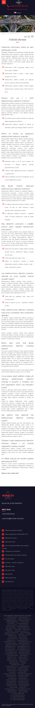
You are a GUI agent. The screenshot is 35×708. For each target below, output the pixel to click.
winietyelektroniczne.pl (23, 689)
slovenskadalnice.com (23, 649)
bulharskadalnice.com (12, 622)
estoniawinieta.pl (25, 632)
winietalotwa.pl (22, 678)
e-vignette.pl (8, 629)
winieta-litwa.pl (11, 669)
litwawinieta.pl (12, 637)
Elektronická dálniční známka (13, 530)
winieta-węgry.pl (23, 670)
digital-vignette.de (23, 628)
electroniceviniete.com (12, 632)
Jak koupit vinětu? (10, 542)
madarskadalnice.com (10, 642)
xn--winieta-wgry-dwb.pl (17, 699)
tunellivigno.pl (24, 655)
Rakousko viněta (10, 566)
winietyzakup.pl (11, 692)
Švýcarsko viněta (10, 570)
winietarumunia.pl (23, 681)
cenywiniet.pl (11, 623)
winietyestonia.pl (12, 690)
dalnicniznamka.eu (11, 628)
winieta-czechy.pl (23, 667)
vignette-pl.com (23, 658)
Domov (4, 33)
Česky (17, 12)
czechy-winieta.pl (12, 625)
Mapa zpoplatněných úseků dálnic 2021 (16, 534)
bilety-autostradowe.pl (24, 619)
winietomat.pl (13, 687)
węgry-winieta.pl (23, 692)
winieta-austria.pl (11, 667)
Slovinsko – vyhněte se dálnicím (14, 562)
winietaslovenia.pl (11, 683)
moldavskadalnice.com (24, 642)
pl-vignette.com (24, 645)
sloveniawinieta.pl (10, 649)
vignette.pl (23, 661)
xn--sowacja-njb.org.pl (17, 693)
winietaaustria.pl (21, 672)
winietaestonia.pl (23, 677)
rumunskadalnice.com (23, 648)
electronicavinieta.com (21, 631)
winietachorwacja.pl (23, 675)
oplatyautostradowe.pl (11, 645)
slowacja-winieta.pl (24, 651)
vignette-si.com (13, 661)
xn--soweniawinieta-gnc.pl (17, 695)
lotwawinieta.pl (10, 640)
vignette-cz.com (12, 658)
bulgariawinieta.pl (24, 620)
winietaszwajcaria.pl (23, 684)
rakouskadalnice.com (24, 646)
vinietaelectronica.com (17, 664)
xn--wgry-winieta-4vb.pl (17, 696)
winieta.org (12, 672)
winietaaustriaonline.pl (9, 673)
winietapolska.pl (11, 681)
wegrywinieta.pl (25, 666)
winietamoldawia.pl (11, 680)
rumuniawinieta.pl (10, 648)
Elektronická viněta (10, 578)
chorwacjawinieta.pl (22, 623)
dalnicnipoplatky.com (23, 626)
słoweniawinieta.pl (12, 655)
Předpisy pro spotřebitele (12, 551)
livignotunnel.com (12, 638)
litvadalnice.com (12, 635)
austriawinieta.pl (23, 617)
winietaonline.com (24, 680)
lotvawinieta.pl (23, 638)
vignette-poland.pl (11, 660)
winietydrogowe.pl (10, 689)
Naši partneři (8, 574)
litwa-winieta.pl (23, 635)
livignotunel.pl (22, 637)
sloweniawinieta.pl (23, 652)
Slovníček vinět (9, 581)
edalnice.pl (10, 631)
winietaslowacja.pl (23, 683)
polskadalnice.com (10, 646)
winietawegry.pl (23, 686)
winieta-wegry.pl (12, 670)
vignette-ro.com (23, 660)
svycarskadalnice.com (11, 654)
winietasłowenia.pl (12, 686)
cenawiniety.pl (25, 622)
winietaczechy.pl (12, 677)
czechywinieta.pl (23, 625)
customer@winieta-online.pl (17, 9)
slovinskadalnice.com (11, 651)
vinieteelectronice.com (12, 666)
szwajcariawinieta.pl (24, 654)
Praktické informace (11, 538)
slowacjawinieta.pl (11, 652)
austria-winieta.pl (12, 617)
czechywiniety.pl (10, 626)
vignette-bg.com (23, 657)
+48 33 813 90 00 (17, 6)
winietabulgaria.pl (11, 675)
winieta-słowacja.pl (22, 669)
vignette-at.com (11, 657)
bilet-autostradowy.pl (10, 619)
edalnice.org (26, 629)
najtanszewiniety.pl (23, 643)
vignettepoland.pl (14, 663)
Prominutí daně (9, 559)
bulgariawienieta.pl (11, 620)
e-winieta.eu (17, 629)
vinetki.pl (23, 663)
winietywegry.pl (23, 690)
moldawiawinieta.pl (11, 643)
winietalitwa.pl (12, 678)
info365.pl (28, 634)
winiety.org (22, 687)
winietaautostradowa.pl (24, 673)
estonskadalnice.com (10, 634)
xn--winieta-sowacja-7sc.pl (17, 698)
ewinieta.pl (21, 634)
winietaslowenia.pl (11, 684)
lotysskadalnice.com (23, 640)
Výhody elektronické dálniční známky (16, 555)
